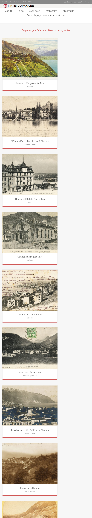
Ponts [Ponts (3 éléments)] (11, 454)
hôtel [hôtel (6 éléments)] (25, 465)
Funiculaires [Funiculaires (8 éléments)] (7, 450)
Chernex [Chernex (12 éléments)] (24, 480)
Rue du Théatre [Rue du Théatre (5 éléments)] (55, 490)
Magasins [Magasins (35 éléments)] (43, 450)
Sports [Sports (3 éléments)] (33, 454)
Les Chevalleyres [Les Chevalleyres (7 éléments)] (70, 480)
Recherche (68, 11)
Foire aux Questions (82, 2)
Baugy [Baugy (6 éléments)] (73, 476)
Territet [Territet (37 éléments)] (18, 494)
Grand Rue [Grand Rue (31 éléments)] (39, 480)
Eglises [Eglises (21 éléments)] (62, 447)
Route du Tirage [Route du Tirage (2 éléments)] (45, 487)
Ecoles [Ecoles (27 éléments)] (55, 447)
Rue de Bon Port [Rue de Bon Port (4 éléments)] (8, 490)
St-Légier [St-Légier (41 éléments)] (6, 494)
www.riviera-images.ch (47, 512)
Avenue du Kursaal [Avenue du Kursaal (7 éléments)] (63, 476)
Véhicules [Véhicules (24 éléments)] (59, 454)
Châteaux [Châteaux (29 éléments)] (40, 447)
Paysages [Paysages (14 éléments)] (64, 450)
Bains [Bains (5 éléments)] (12, 447)
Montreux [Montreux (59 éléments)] (26, 483)
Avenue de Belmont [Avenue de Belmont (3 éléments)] (23, 476)
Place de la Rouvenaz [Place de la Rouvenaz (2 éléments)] (60, 483)
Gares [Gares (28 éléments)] (14, 450)
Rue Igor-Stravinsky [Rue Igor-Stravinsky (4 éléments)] (68, 490)
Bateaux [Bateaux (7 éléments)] (25, 447)
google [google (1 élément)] (19, 465)
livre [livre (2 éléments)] (30, 465)
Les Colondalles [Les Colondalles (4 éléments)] (82, 480)
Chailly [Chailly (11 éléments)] (11, 480)
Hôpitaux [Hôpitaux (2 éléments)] (21, 450)
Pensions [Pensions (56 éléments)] (72, 450)
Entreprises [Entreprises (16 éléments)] (69, 447)
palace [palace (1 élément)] (36, 465)
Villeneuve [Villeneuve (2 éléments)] (45, 494)
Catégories (51, 11)
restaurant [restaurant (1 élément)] (48, 465)
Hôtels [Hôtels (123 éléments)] (28, 450)
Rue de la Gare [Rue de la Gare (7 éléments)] (34, 490)
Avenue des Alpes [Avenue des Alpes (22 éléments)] (37, 476)
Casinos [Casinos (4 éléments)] (33, 447)
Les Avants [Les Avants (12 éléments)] (59, 480)
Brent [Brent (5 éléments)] (85, 476)
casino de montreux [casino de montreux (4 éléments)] (9, 465)
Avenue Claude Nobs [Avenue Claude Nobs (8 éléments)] (9, 476)
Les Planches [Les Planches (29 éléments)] (7, 483)
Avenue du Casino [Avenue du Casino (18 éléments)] (50, 476)
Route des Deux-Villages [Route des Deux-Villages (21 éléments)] (31, 487)
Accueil (9, 11)
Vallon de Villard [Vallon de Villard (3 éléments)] (28, 494)
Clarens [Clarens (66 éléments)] (31, 480)
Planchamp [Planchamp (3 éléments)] (6, 487)
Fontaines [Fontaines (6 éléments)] (78, 447)
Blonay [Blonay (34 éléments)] (79, 476)
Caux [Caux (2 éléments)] (4, 480)
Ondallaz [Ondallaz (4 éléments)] (34, 483)
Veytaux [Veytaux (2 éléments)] (37, 494)
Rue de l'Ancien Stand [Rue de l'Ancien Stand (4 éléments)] (21, 490)
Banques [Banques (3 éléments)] (18, 447)
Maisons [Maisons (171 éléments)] (50, 450)
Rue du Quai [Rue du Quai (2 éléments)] (44, 490)
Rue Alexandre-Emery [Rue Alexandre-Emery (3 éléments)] (70, 487)
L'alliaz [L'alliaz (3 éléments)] (47, 480)
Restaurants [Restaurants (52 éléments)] (25, 454)
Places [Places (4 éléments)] (5, 454)
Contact (69, 2)
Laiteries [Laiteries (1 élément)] (35, 450)
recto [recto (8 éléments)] (41, 465)
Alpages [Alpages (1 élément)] (5, 447)
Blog (21, 11)
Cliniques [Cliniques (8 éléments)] (48, 447)
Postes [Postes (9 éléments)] (17, 454)
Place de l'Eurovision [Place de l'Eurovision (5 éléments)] (45, 483)
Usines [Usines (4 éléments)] (52, 454)
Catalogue (34, 11)
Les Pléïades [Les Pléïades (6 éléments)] (17, 483)
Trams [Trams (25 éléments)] (45, 454)
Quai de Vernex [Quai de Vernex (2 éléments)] (16, 487)
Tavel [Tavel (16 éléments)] (12, 494)
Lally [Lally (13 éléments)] (52, 480)
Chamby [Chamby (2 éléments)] (17, 480)
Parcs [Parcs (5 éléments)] (57, 450)
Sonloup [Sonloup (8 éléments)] (78, 490)
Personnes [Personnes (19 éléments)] (80, 450)
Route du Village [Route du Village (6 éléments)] (57, 487)
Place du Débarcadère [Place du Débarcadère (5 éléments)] (75, 483)
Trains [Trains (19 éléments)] (39, 454)
